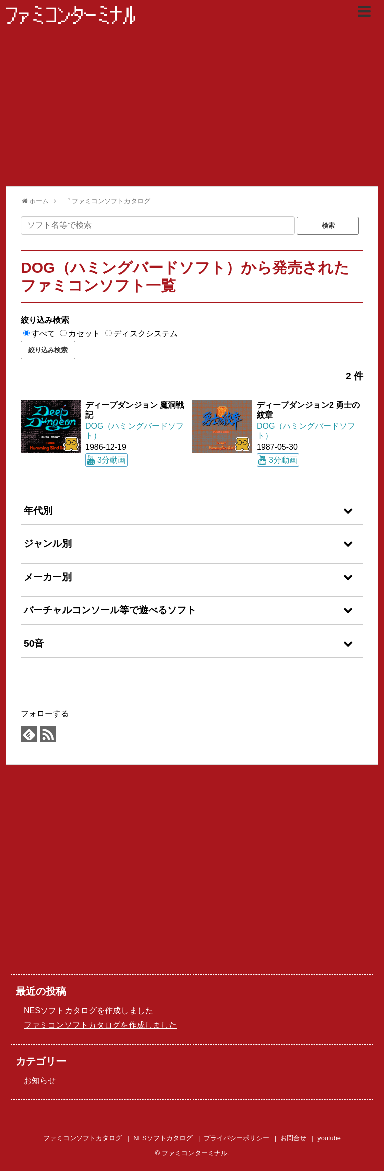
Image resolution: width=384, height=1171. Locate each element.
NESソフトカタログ (162, 1138)
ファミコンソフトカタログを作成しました (100, 1025)
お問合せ (293, 1138)
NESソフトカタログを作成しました (88, 1010)
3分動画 (111, 460)
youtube (329, 1138)
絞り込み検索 (45, 320)
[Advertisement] (192, 108)
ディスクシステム (145, 333)
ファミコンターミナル (71, 15)
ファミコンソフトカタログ (82, 1138)
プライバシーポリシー (236, 1138)
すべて (43, 333)
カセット (84, 333)
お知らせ (40, 1080)
